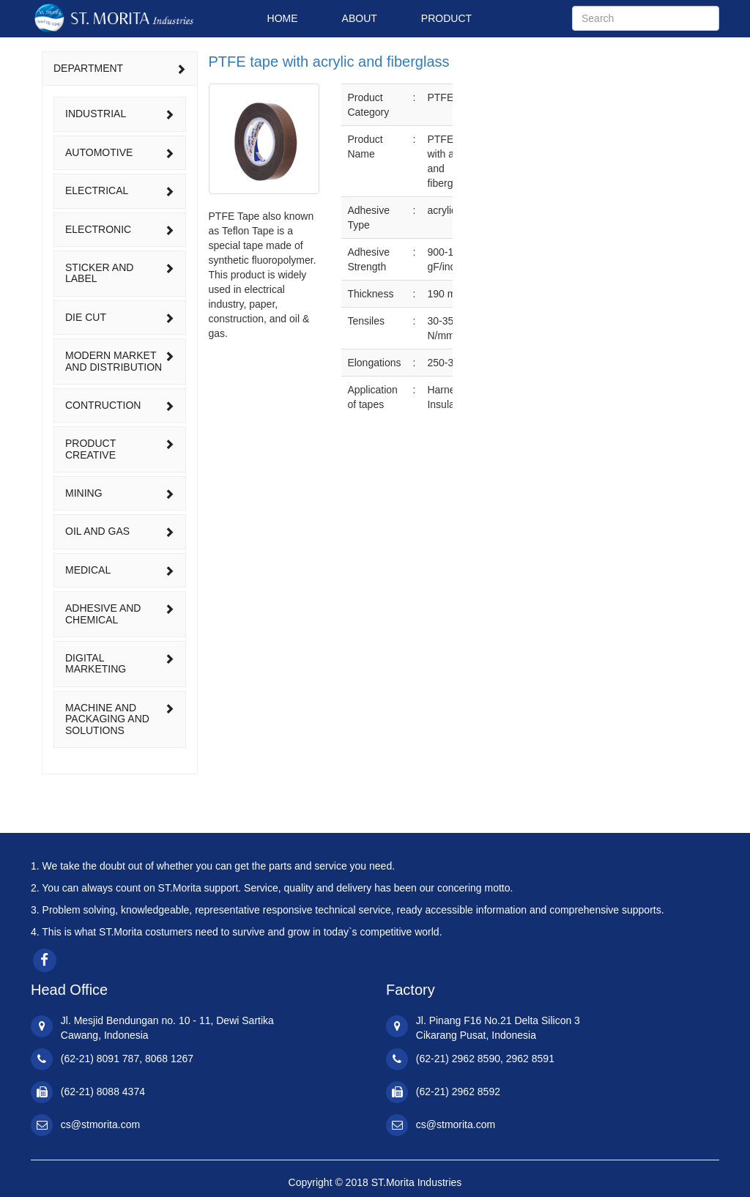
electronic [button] (119, 229)
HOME (282, 18)
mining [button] (119, 493)
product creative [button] (119, 448)
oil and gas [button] (119, 531)
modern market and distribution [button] (119, 360)
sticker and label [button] (119, 273)
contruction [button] (119, 405)
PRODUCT (446, 18)
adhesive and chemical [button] (119, 613)
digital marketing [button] (119, 663)
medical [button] (119, 570)
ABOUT (359, 18)
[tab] (119, 68)
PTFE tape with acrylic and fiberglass (329, 61)
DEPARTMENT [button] (119, 68)
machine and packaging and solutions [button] (119, 719)
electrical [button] (119, 190)
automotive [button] (119, 152)
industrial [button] (119, 113)
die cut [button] (119, 317)
